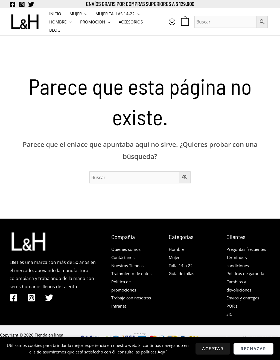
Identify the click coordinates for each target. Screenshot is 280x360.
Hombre (177, 249)
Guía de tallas (183, 273)
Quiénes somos (127, 249)
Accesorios (131, 22)
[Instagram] (22, 4)
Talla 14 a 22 (181, 266)
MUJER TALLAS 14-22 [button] (115, 13)
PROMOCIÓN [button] (92, 22)
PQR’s (232, 314)
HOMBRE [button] (57, 22)
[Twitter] (31, 4)
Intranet (119, 322)
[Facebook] (13, 4)
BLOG (54, 30)
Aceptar (213, 348)
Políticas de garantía (247, 282)
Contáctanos (124, 257)
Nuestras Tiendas (129, 266)
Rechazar (253, 348)
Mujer (175, 257)
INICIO (55, 13)
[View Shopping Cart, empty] (185, 22)
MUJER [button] (75, 13)
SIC (229, 322)
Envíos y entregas (244, 306)
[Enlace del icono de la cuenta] (172, 21)
